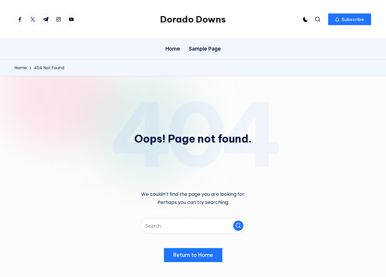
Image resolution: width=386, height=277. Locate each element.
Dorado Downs (193, 19)
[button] (349, 19)
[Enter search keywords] (193, 225)
